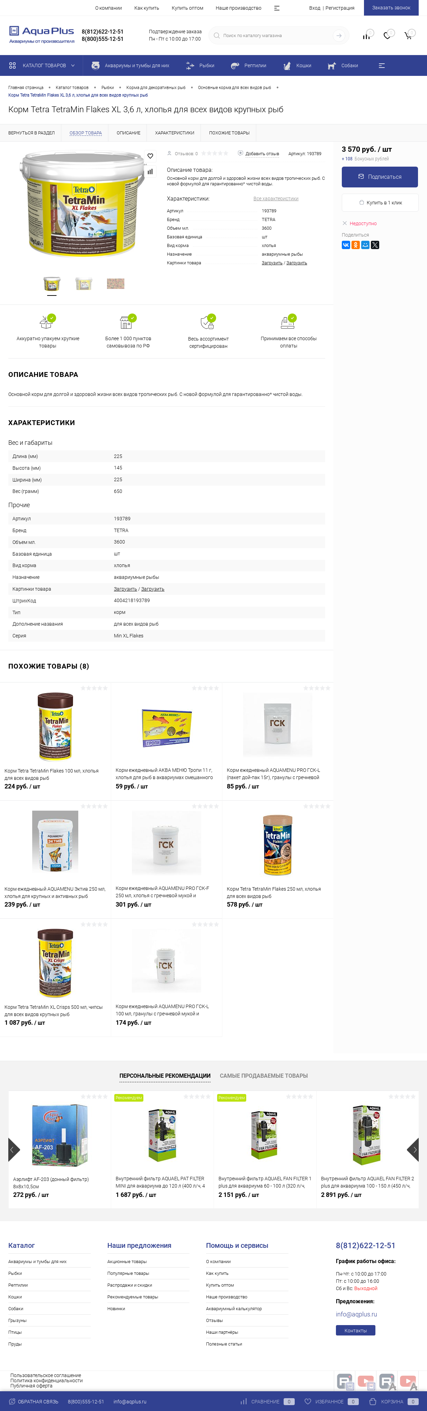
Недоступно (359, 223)
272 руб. (31, 1195)
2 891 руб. (341, 1195)
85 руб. (278, 790)
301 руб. (166, 908)
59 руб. (166, 790)
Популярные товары (128, 1273)
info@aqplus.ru (356, 1314)
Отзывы (214, 1320)
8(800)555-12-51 (86, 1401)
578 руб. (278, 908)
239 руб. (55, 908)
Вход (314, 8)
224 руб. (55, 790)
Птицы (15, 1332)
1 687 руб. (136, 1195)
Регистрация (340, 8)
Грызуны (17, 1320)
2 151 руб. (239, 1195)
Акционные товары (127, 1261)
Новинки (116, 1309)
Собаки (15, 1309)
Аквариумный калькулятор (234, 1309)
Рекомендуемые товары (132, 1297)
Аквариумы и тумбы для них (37, 1261)
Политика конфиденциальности (46, 1381)
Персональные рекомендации (165, 1076)
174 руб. (166, 1026)
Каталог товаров (43, 65)
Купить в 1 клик (380, 202)
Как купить (146, 8)
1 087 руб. (55, 1026)
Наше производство (238, 8)
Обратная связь (33, 1401)
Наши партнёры (222, 1332)
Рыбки (15, 1273)
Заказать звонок (391, 7)
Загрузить (272, 262)
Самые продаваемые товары (264, 1076)
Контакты (356, 1331)
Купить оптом (187, 8)
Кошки (15, 1297)
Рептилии (18, 1285)
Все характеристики (276, 198)
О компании (108, 8)
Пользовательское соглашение (45, 1375)
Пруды (15, 1344)
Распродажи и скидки (129, 1285)
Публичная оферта (31, 1386)
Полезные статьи (224, 1344)
